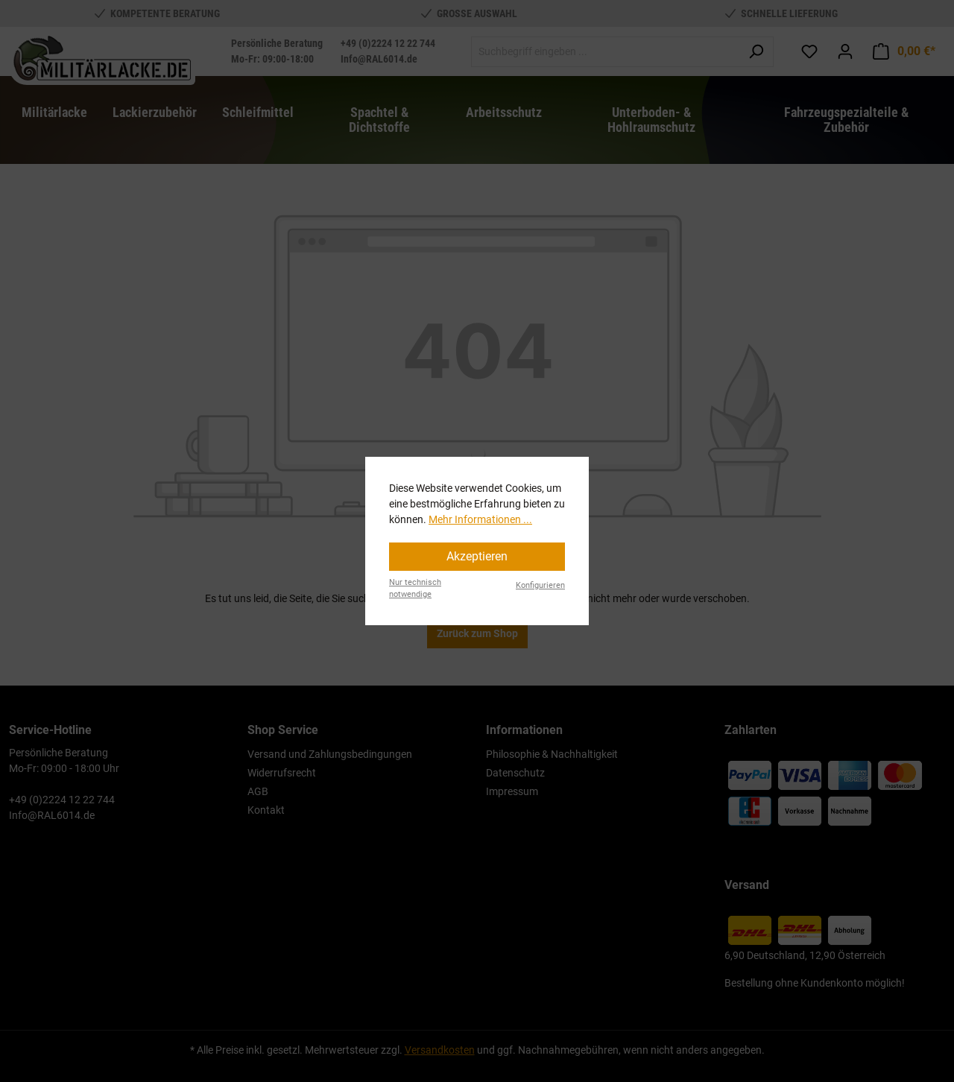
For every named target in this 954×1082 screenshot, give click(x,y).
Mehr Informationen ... (480, 519)
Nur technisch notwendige (415, 589)
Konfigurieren (540, 585)
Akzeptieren (477, 556)
